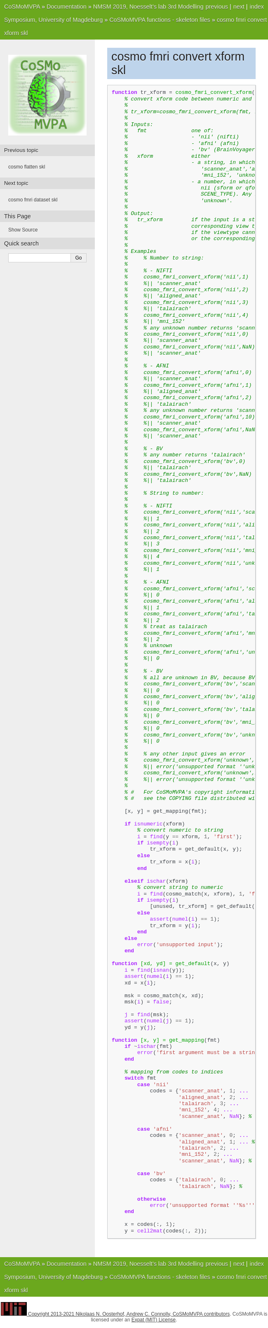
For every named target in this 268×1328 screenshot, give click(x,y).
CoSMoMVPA (22, 6)
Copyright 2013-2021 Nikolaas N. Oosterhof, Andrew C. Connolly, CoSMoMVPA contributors (129, 1314)
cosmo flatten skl (26, 167)
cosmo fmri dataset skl (32, 200)
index (257, 6)
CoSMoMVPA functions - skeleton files (159, 19)
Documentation (67, 6)
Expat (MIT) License (154, 1320)
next (238, 6)
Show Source (23, 230)
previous (216, 6)
